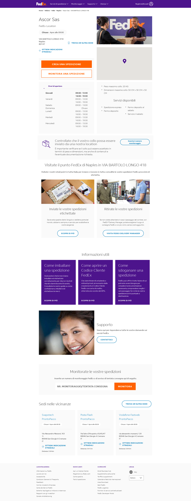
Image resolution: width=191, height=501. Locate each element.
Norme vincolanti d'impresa (45, 485)
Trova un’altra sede (80, 42)
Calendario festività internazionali (109, 479)
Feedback (39, 482)
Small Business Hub (104, 471)
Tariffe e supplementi (105, 477)
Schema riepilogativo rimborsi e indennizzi (51, 491)
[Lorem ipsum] (136, 477)
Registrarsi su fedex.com (81, 474)
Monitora (125, 386)
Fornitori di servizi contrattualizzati (110, 491)
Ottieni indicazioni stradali (50, 50)
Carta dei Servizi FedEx (44, 488)
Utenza (104, 4)
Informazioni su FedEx (44, 471)
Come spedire (78, 477)
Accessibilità (40, 477)
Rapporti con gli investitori (45, 493)
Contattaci (105, 338)
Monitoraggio (78, 4)
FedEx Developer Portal (106, 493)
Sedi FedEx (101, 485)
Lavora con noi (41, 474)
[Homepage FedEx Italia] (41, 3)
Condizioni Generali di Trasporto (47, 479)
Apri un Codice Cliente (80, 471)
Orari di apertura (55, 86)
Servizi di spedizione (59, 4)
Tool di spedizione (79, 479)
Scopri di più (51, 300)
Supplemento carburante (106, 474)
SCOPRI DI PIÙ (65, 232)
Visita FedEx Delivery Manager (121, 232)
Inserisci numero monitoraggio (135, 142)
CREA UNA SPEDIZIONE (61, 63)
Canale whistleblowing (44, 496)
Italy (133, 472)
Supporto (92, 4)
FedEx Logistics (103, 488)
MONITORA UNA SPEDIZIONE (63, 72)
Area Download (103, 482)
